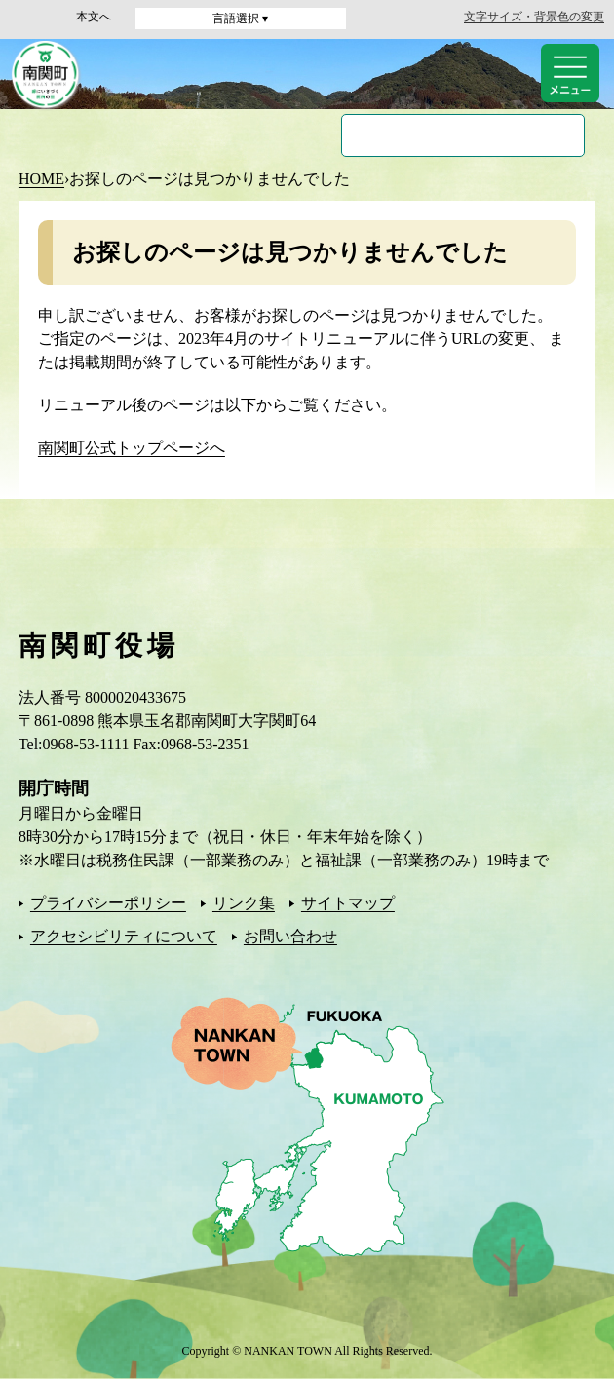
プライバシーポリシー (108, 903)
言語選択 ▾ (240, 18)
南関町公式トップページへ (131, 448)
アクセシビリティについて (123, 936)
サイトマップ (348, 903)
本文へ (93, 16)
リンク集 (243, 903)
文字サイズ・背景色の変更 (534, 16)
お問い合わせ (290, 936)
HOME (41, 179)
